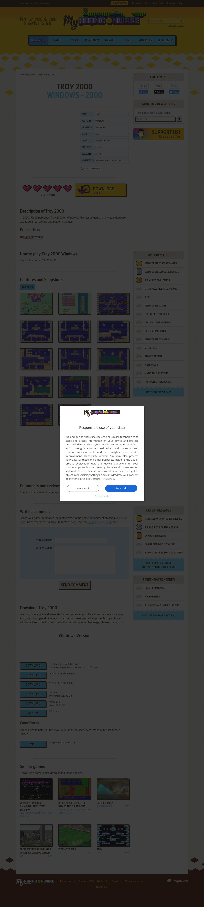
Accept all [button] (121, 488)
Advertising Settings (88, 475)
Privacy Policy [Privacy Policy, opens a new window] (110, 479)
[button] (102, 496)
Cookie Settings (91, 479)
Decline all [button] (83, 488)
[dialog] (102, 453)
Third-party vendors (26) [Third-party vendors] (99, 456)
